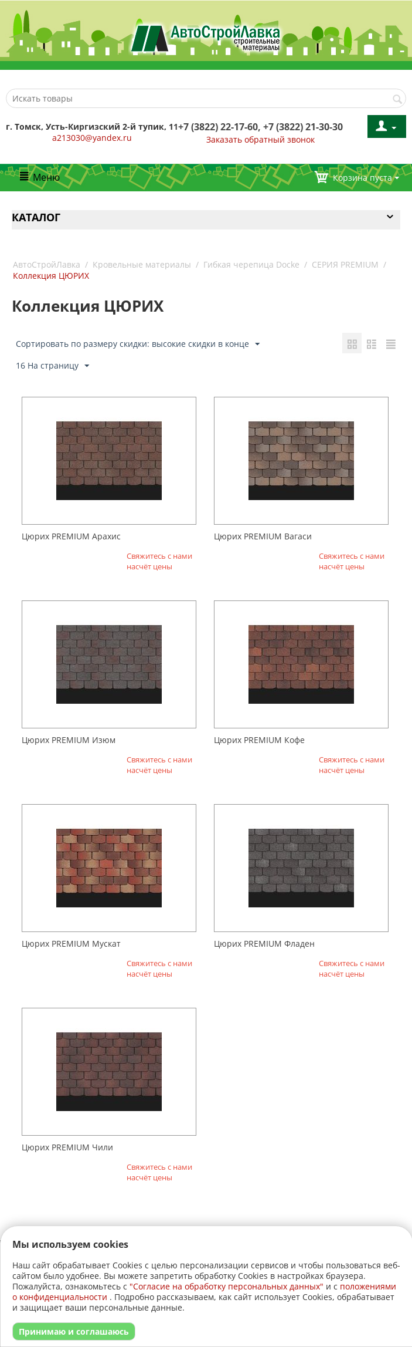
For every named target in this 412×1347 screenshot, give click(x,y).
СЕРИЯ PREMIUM (345, 264)
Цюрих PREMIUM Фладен (264, 943)
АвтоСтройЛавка (46, 264)
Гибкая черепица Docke (251, 264)
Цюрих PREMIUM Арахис (71, 536)
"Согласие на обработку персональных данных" (227, 1286)
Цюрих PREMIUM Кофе (259, 739)
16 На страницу (52, 366)
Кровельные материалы (142, 264)
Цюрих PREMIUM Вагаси (263, 536)
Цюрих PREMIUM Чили (67, 1147)
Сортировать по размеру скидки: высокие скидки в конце (138, 344)
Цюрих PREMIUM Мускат (71, 943)
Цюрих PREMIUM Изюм (68, 739)
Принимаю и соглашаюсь (74, 1331)
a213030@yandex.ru (92, 137)
